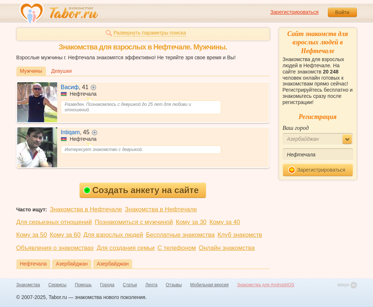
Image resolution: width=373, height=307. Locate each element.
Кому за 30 (191, 222)
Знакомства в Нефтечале (86, 209)
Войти (342, 12)
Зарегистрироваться (294, 12)
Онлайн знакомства (227, 247)
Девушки (61, 71)
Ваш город (296, 128)
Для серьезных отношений (54, 222)
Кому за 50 (31, 234)
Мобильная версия (209, 284)
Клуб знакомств (239, 234)
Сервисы (57, 284)
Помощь (83, 284)
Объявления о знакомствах (55, 247)
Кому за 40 (224, 222)
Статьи (130, 284)
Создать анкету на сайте (141, 190)
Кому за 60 (65, 234)
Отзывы (174, 284)
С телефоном (176, 247)
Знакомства (28, 284)
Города (107, 284)
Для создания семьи (125, 247)
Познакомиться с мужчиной (134, 222)
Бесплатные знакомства (180, 234)
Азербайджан (72, 264)
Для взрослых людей (113, 234)
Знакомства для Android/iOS (265, 284)
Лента (151, 284)
